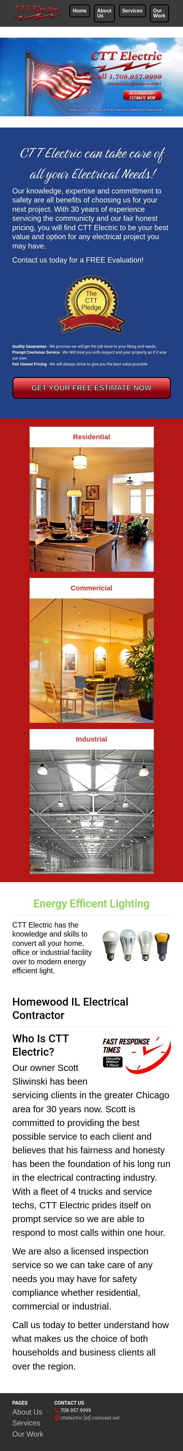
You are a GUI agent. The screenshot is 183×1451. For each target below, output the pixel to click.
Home (79, 10)
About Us (104, 13)
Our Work (159, 13)
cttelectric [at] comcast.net (89, 1418)
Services (132, 10)
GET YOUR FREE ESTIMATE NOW (91, 388)
